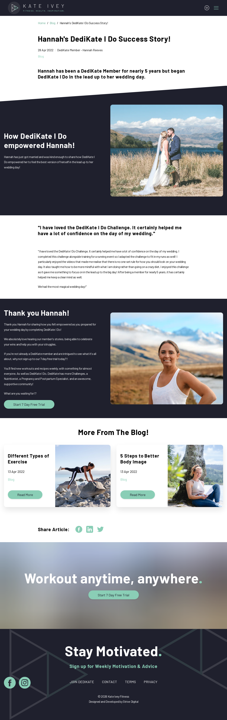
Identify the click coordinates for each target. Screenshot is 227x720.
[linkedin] (89, 529)
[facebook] (78, 529)
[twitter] (100, 529)
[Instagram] (25, 683)
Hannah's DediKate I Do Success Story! (84, 23)
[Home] (37, 8)
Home (42, 23)
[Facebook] (10, 683)
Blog (52, 23)
